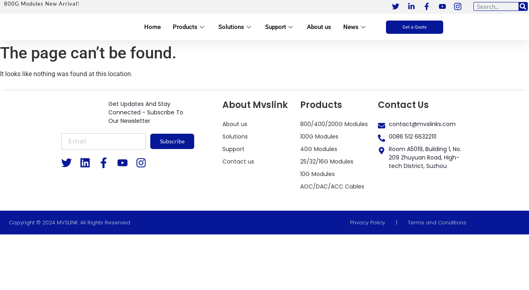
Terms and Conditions (437, 222)
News (355, 27)
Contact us (238, 161)
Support (280, 27)
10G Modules (317, 174)
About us (319, 27)
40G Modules (318, 149)
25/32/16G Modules (326, 161)
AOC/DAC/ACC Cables (332, 186)
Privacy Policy (367, 222)
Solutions (235, 27)
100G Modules (319, 137)
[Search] (523, 6)
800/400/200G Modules (334, 124)
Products (189, 27)
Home (152, 27)
